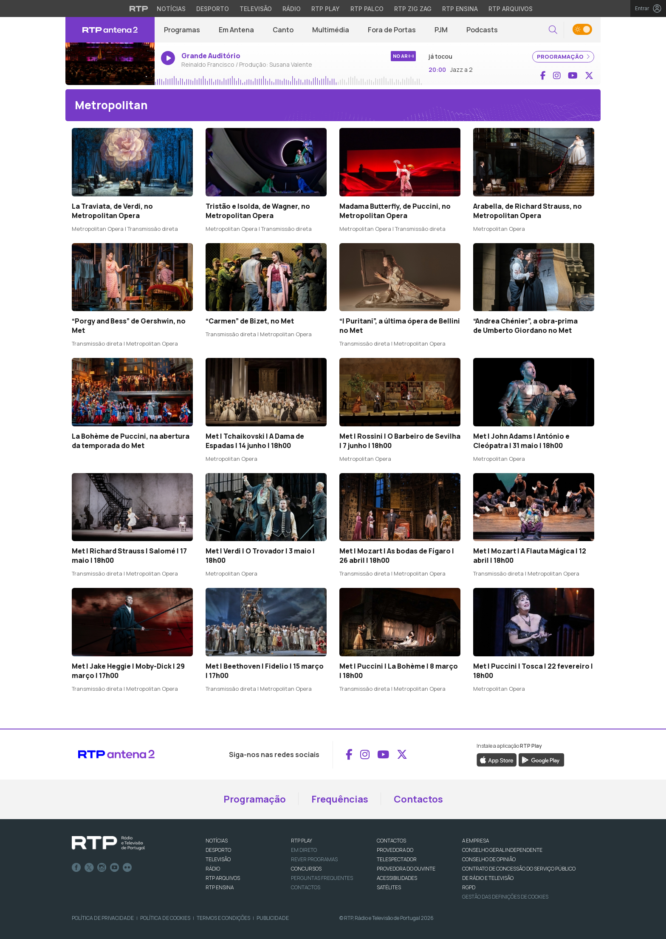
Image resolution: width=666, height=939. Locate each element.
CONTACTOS (391, 840)
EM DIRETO (304, 850)
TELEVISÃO (218, 859)
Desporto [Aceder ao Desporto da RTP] (212, 8)
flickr (127, 867)
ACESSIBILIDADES (397, 878)
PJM (441, 29)
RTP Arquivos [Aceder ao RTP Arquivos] (510, 8)
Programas (182, 29)
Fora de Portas (392, 29)
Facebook (76, 867)
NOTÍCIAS (217, 840)
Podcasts (482, 29)
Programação (254, 799)
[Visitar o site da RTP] (139, 8)
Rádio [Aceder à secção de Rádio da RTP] (291, 8)
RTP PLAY (301, 840)
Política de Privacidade (103, 918)
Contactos (418, 799)
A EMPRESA (475, 840)
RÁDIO (213, 868)
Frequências (339, 799)
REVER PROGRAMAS (314, 859)
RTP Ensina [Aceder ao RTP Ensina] (460, 8)
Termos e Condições (223, 918)
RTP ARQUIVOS (223, 878)
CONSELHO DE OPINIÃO (489, 859)
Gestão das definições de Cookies (505, 896)
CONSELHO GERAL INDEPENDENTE (502, 850)
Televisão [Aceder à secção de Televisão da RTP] (256, 8)
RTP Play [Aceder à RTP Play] (325, 8)
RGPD (468, 887)
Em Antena (236, 29)
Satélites (389, 887)
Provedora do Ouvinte (406, 868)
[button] (553, 30)
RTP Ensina (220, 887)
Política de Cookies (165, 918)
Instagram (102, 867)
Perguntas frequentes (322, 878)
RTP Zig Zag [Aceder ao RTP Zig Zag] (413, 8)
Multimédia (330, 29)
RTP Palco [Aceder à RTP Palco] (367, 8)
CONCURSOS (306, 868)
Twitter (89, 867)
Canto (283, 29)
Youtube (114, 867)
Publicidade (273, 918)
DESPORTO (218, 850)
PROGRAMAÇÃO (563, 56)
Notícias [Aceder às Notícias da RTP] (171, 8)
